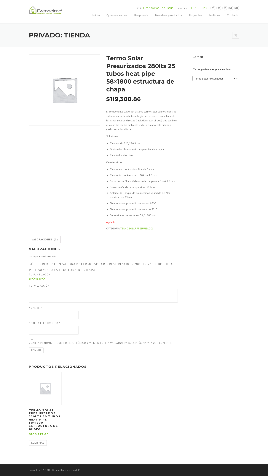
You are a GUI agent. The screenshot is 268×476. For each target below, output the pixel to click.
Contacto (233, 15)
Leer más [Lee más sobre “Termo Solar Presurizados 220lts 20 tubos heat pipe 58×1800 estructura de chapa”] (37, 442)
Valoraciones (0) (45, 239)
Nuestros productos (168, 15)
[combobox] (215, 78)
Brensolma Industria (158, 8)
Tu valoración (40, 285)
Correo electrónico (44, 323)
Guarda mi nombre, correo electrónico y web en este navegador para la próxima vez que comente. (101, 343)
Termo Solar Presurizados (137, 228)
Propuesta (141, 15)
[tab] (45, 239)
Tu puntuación (41, 274)
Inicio (96, 15)
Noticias (214, 15)
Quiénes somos (116, 15)
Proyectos (195, 15)
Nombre (35, 308)
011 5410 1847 (197, 8)
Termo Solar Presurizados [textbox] (214, 78)
